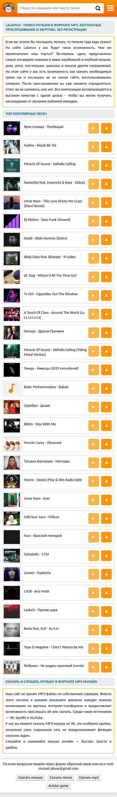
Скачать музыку (30, 777)
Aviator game (58, 785)
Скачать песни (61, 777)
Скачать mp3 (89, 777)
